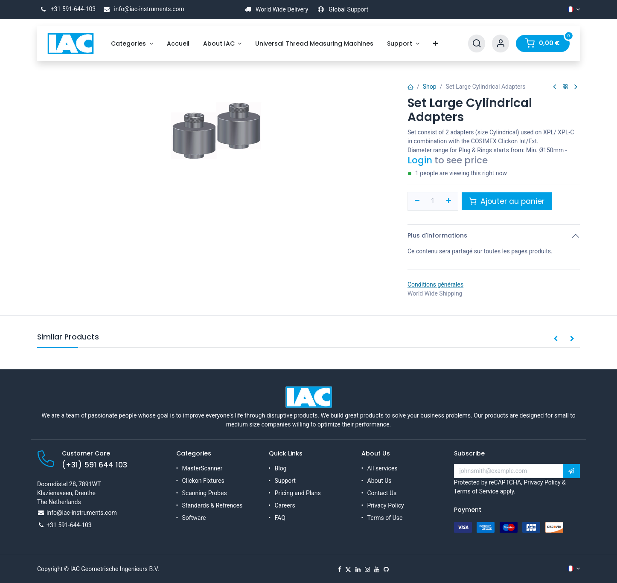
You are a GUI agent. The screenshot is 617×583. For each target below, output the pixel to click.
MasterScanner (202, 468)
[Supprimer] (417, 201)
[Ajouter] (449, 201)
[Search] (476, 44)
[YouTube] (376, 569)
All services (382, 468)
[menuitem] (132, 44)
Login (419, 160)
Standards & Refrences (212, 505)
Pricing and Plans (298, 493)
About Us (379, 480)
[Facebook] (339, 569)
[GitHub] (386, 569)
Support (285, 480)
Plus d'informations (437, 235)
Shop (430, 86)
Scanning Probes (204, 493)
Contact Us (382, 493)
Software (194, 517)
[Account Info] (500, 44)
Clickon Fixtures (203, 480)
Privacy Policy (385, 505)
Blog (281, 468)
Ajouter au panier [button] (506, 201)
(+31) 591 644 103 (94, 465)
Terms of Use (385, 517)
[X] (348, 569)
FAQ (280, 517)
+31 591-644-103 (66, 9)
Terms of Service (476, 491)
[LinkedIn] (358, 569)
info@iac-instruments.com (142, 9)
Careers (285, 505)
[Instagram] (367, 569)
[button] (555, 339)
